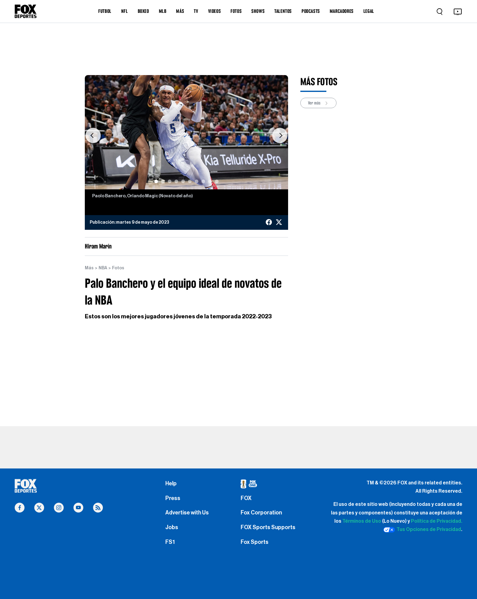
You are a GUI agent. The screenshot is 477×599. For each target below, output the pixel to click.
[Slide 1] (156, 181)
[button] (93, 135)
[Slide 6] (190, 181)
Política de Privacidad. (436, 521)
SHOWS (258, 11)
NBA (103, 268)
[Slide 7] (196, 181)
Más (89, 268)
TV (196, 11)
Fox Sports (255, 542)
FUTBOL (104, 11)
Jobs (171, 527)
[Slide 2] (163, 181)
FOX (246, 498)
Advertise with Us (187, 512)
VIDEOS (214, 11)
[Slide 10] (217, 181)
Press (172, 498)
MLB (163, 11)
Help (171, 483)
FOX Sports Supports (268, 527)
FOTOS (236, 11)
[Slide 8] (203, 181)
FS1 (170, 542)
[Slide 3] (169, 181)
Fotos (118, 268)
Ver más (318, 103)
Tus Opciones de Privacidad (422, 530)
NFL (124, 11)
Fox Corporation (261, 512)
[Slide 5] (183, 181)
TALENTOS (283, 11)
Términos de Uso (361, 521)
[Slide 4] (176, 181)
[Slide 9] (210, 181)
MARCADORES (342, 11)
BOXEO (143, 11)
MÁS (180, 11)
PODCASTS (311, 11)
